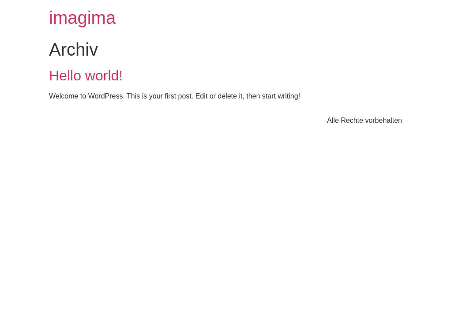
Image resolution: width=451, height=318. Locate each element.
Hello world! (86, 75)
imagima (82, 17)
